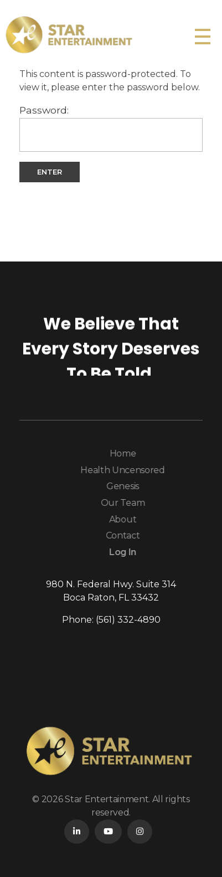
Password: (111, 128)
